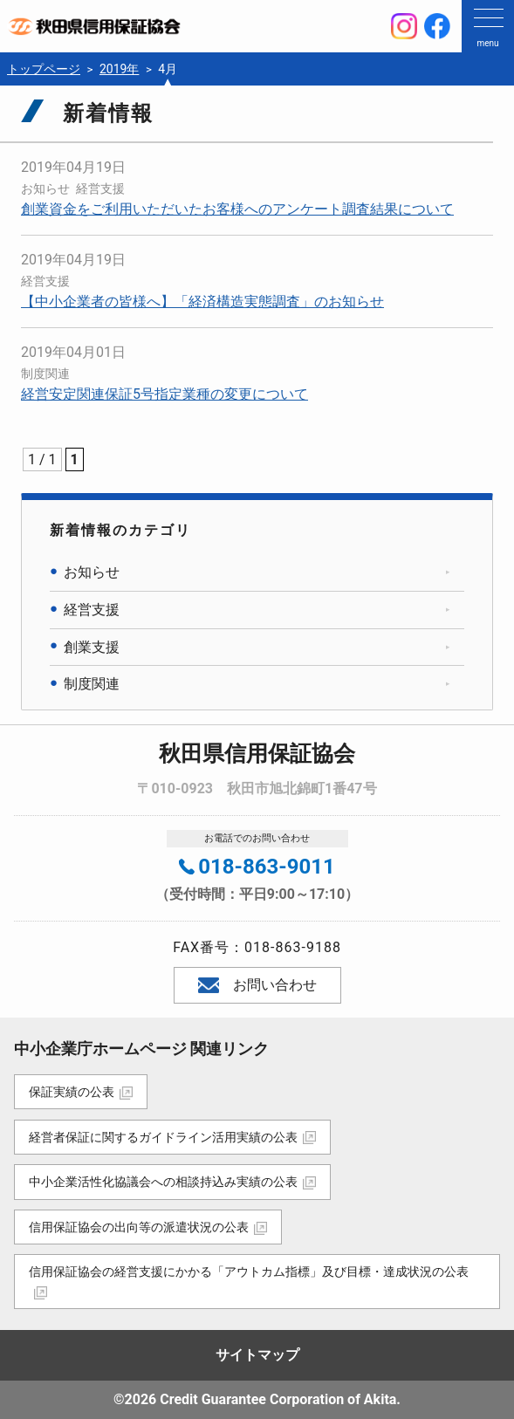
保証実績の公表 (71, 1092)
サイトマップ (257, 1355)
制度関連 (45, 373)
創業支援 (92, 647)
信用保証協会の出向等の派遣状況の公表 (139, 1227)
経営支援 (100, 188)
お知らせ (45, 188)
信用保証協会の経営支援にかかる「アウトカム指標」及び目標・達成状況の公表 (249, 1271)
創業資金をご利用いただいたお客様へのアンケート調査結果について (237, 209)
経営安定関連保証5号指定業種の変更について (164, 394)
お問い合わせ (257, 985)
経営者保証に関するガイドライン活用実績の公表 (163, 1137)
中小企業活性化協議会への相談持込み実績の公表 (163, 1182)
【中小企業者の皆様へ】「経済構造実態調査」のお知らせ (202, 301)
